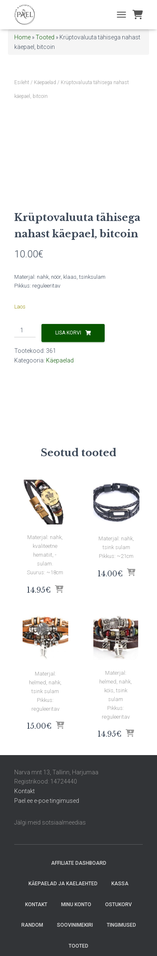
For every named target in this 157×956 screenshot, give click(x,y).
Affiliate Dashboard (78, 863)
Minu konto (76, 904)
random (32, 925)
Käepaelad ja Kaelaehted (63, 884)
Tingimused (121, 925)
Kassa (120, 884)
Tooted (45, 37)
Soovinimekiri (75, 925)
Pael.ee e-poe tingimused (46, 800)
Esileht (21, 82)
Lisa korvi (68, 333)
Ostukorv (118, 904)
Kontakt (24, 791)
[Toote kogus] (25, 330)
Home (22, 37)
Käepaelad (45, 82)
